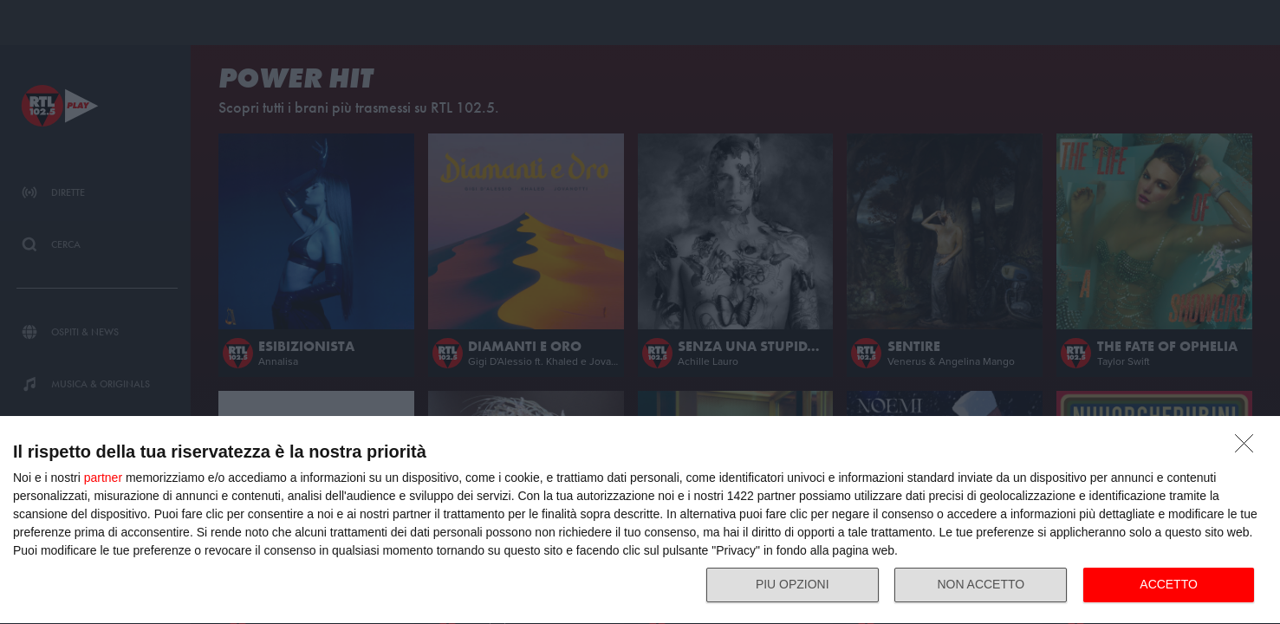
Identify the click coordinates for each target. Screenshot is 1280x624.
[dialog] (640, 519)
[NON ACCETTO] (1249, 445)
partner (103, 475)
